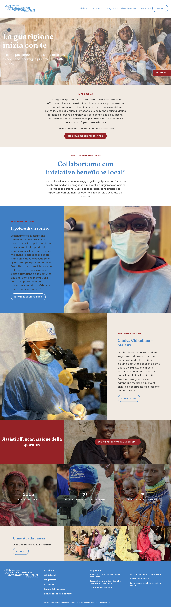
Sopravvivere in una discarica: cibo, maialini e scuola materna (106, 582)
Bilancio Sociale (128, 8)
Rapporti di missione (54, 589)
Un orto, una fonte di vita (101, 587)
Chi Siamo (83, 8)
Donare (162, 72)
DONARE (20, 551)
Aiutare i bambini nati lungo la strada (146, 574)
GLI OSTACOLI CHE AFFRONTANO (85, 136)
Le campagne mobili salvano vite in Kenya (146, 584)
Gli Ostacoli (97, 8)
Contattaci (145, 8)
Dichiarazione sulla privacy (58, 593)
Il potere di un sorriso (28, 297)
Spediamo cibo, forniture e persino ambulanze (105, 575)
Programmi (112, 8)
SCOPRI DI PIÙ (129, 398)
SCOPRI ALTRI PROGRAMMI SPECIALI (117, 442)
